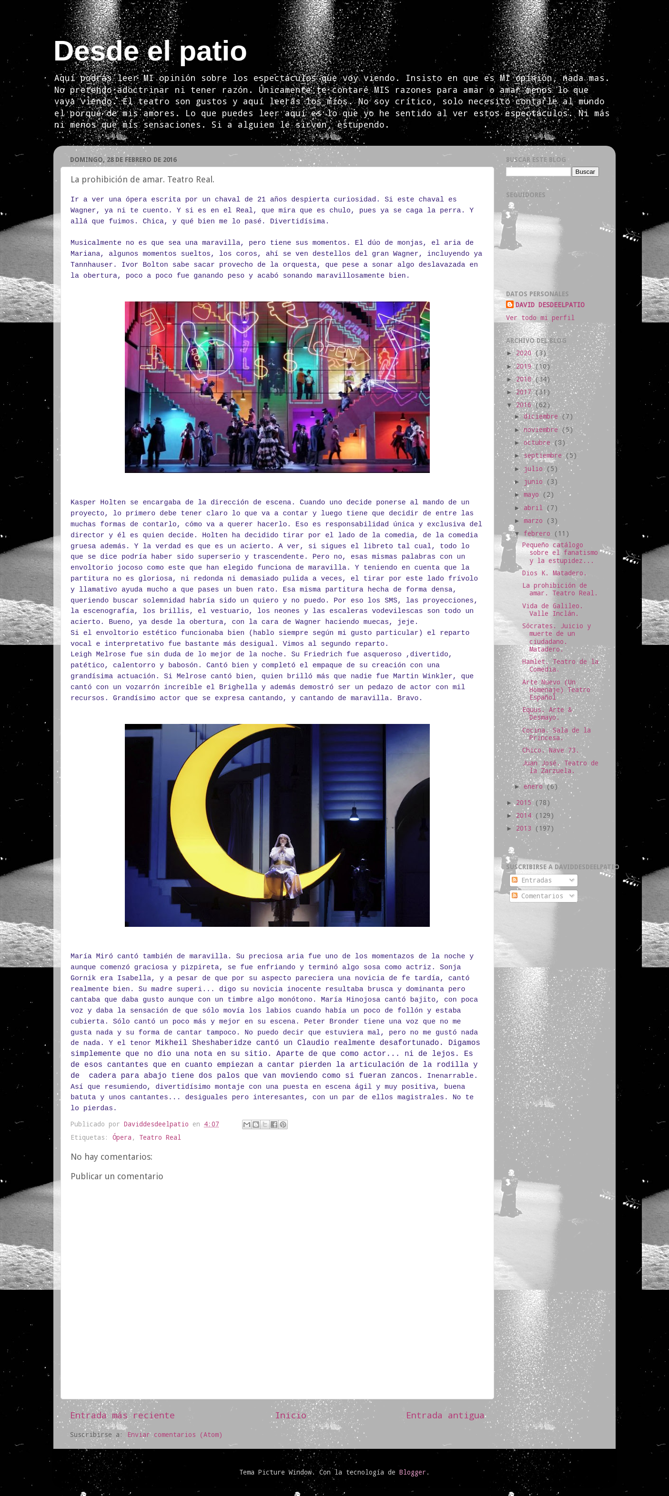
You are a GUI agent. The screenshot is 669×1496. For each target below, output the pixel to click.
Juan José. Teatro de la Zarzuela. (560, 767)
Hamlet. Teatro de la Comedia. (560, 665)
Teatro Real (160, 1137)
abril (535, 507)
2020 (525, 353)
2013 (525, 828)
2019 (525, 366)
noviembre (543, 429)
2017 (525, 392)
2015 (525, 802)
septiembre (545, 455)
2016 (525, 405)
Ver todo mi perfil (540, 317)
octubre (539, 442)
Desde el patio (150, 51)
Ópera (122, 1137)
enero (535, 786)
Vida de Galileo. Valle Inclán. (552, 610)
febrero (539, 533)
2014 (525, 815)
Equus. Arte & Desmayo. (547, 713)
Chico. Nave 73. (550, 750)
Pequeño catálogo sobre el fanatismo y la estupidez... (560, 552)
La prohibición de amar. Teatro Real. (560, 589)
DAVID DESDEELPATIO (550, 305)
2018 (525, 379)
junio (535, 481)
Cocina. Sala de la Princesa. (556, 734)
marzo (535, 520)
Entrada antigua (445, 1415)
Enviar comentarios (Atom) (175, 1434)
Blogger (412, 1472)
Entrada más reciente (122, 1415)
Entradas (532, 880)
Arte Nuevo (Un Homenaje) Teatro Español (556, 690)
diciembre (543, 416)
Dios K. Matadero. (554, 573)
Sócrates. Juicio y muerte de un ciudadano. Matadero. (556, 637)
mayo (533, 494)
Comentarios (537, 896)
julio (535, 468)
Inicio (290, 1415)
